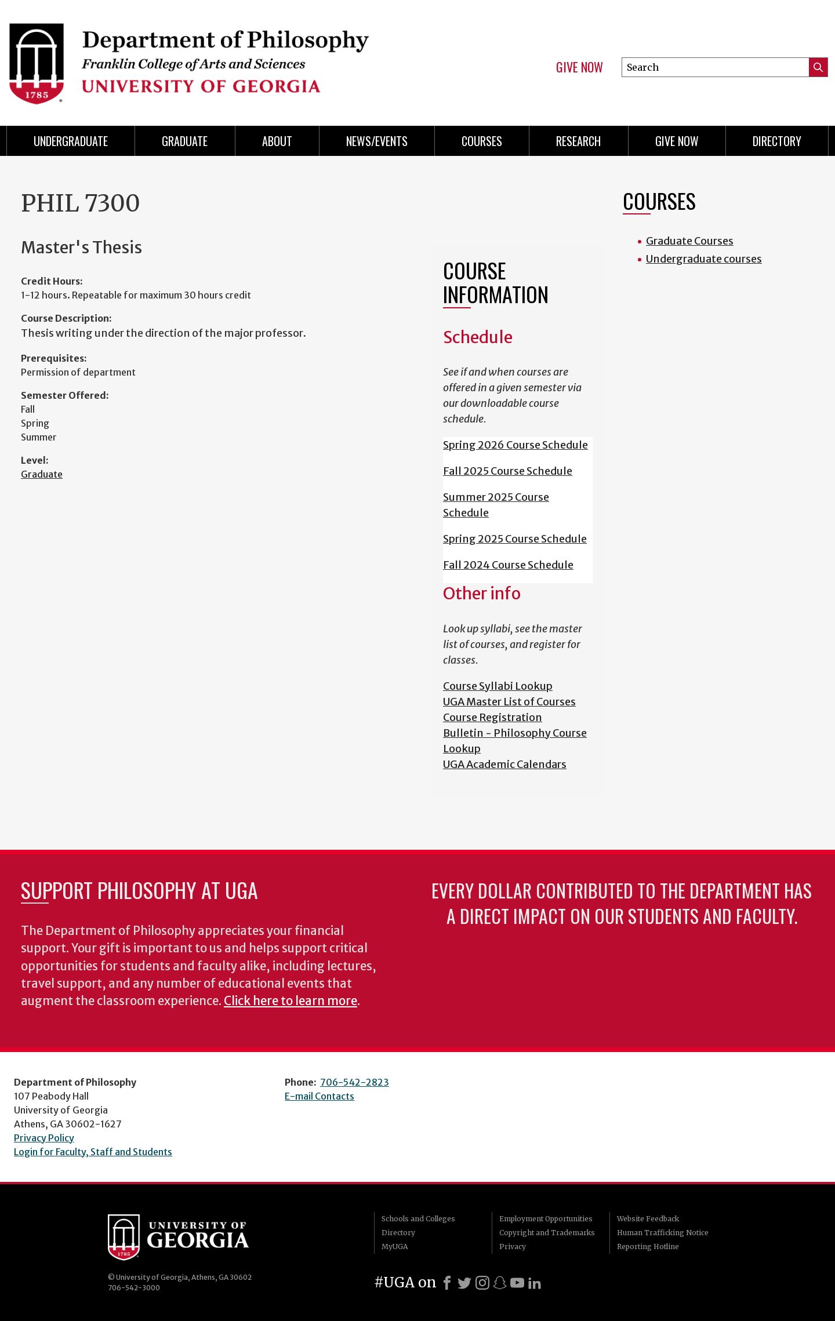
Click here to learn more (290, 1001)
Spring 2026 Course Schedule (515, 445)
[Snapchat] (500, 1283)
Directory (777, 141)
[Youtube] (517, 1283)
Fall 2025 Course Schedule (507, 471)
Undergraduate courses (704, 258)
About (277, 141)
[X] (464, 1283)
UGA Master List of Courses (509, 701)
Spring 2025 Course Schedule (515, 538)
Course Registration (492, 717)
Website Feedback (648, 1218)
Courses (482, 141)
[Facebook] (447, 1283)
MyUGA (395, 1246)
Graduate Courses (690, 241)
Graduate (185, 141)
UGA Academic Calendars (505, 764)
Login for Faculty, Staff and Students (93, 1152)
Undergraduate (71, 141)
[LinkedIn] (535, 1283)
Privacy (512, 1246)
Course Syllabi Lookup (498, 686)
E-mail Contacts (319, 1096)
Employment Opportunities (546, 1218)
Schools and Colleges (418, 1218)
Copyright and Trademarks (547, 1232)
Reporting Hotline (648, 1246)
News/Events (377, 141)
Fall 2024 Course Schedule (508, 565)
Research (578, 141)
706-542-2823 (354, 1082)
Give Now (579, 67)
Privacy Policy (44, 1138)
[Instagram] (482, 1283)
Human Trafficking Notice (663, 1232)
